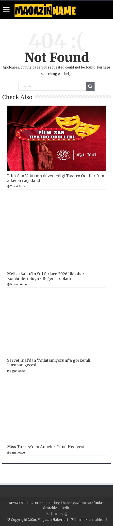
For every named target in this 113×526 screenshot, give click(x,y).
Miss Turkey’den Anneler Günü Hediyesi (45, 446)
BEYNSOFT (17, 503)
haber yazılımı (74, 503)
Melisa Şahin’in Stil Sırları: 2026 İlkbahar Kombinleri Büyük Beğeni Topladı (45, 276)
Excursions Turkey (44, 503)
